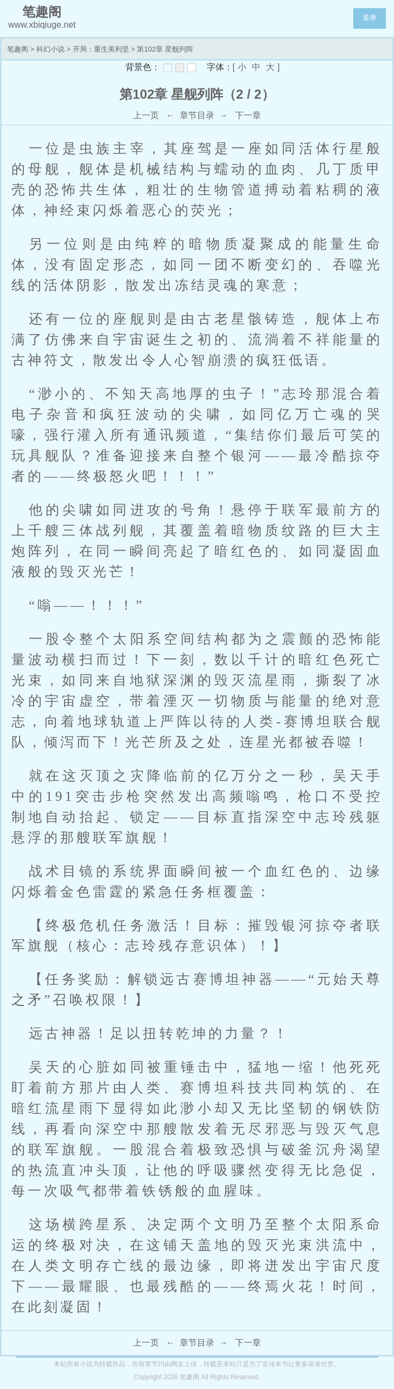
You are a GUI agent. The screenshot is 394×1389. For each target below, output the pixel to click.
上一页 (146, 115)
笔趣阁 (17, 49)
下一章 (248, 115)
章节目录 (197, 115)
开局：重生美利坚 (101, 49)
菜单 (370, 18)
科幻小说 (50, 49)
